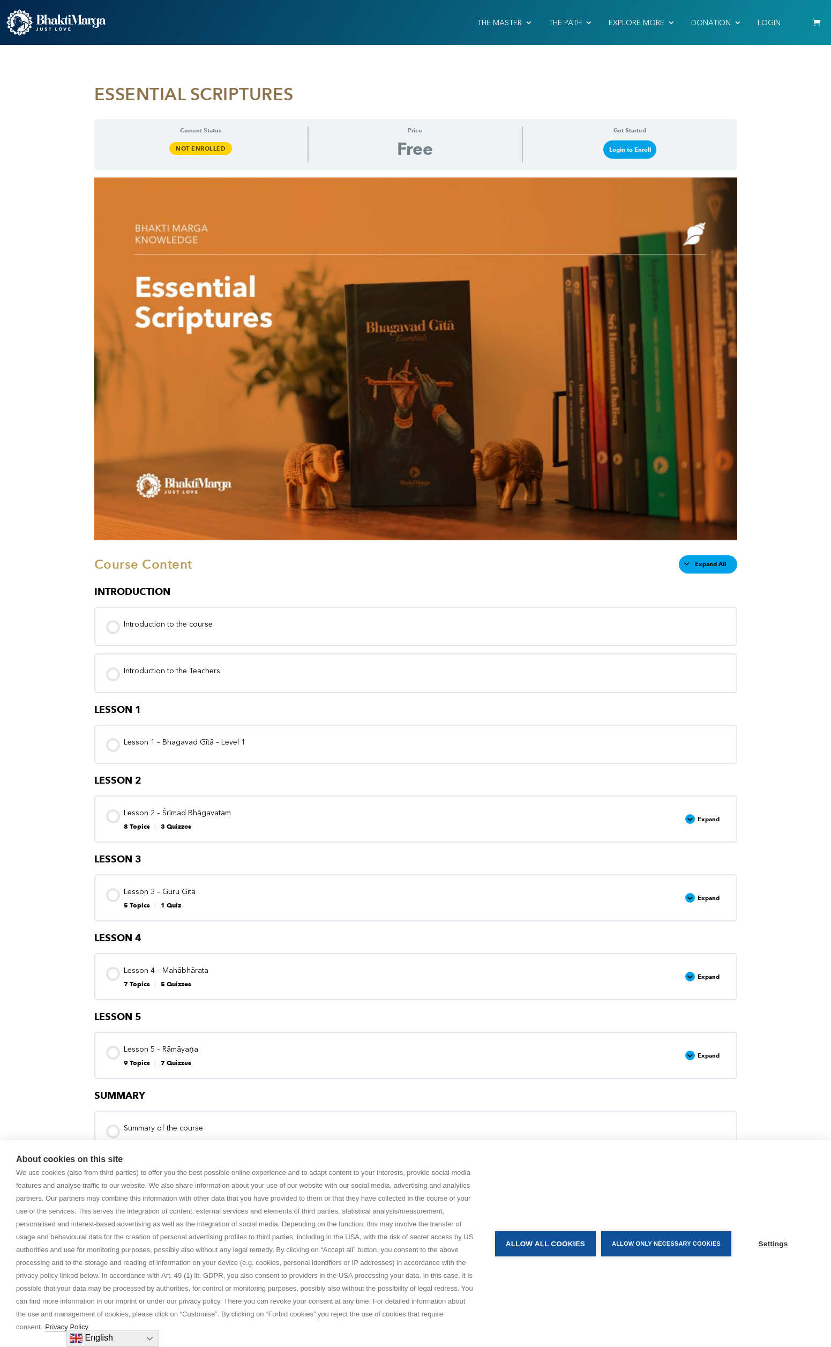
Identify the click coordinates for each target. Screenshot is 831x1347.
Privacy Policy (66, 1327)
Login (769, 22)
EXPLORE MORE (636, 22)
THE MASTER (499, 22)
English (91, 1338)
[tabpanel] (415, 358)
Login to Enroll (630, 149)
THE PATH (565, 22)
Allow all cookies (545, 1244)
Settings (773, 1244)
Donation (711, 22)
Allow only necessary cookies (666, 1243)
